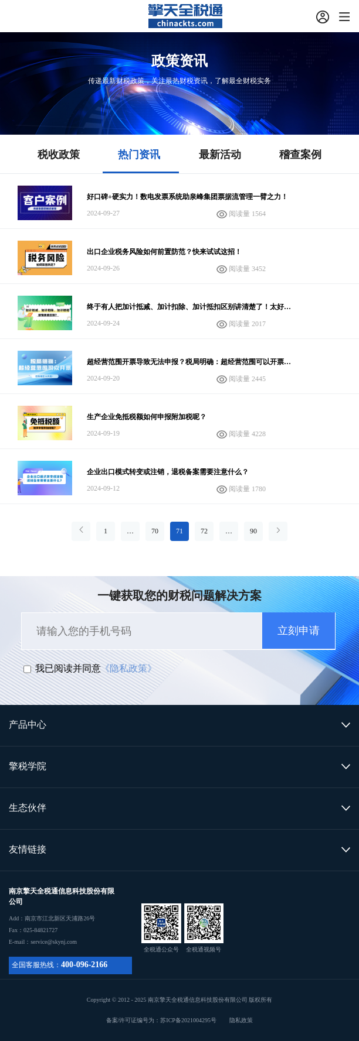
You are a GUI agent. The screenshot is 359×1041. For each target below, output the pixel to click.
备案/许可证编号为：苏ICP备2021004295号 (179, 1020)
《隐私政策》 (128, 668)
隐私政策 (241, 1020)
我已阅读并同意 (68, 668)
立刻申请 (298, 630)
